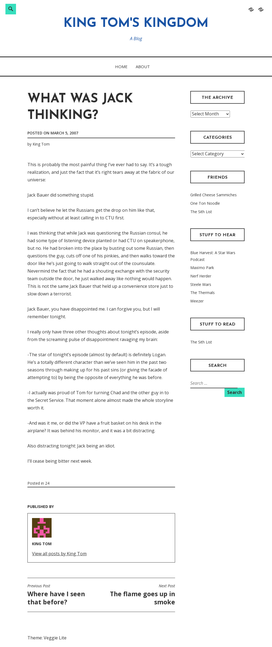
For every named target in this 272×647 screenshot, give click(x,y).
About (143, 66)
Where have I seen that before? (63, 594)
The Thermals (202, 292)
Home (121, 66)
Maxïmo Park (202, 267)
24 (47, 483)
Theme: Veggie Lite (47, 638)
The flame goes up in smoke (139, 594)
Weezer (197, 301)
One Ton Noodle (205, 203)
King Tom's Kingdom (136, 23)
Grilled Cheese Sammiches (213, 194)
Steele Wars (200, 284)
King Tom (41, 144)
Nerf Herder (200, 276)
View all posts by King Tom (59, 554)
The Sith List (201, 211)
